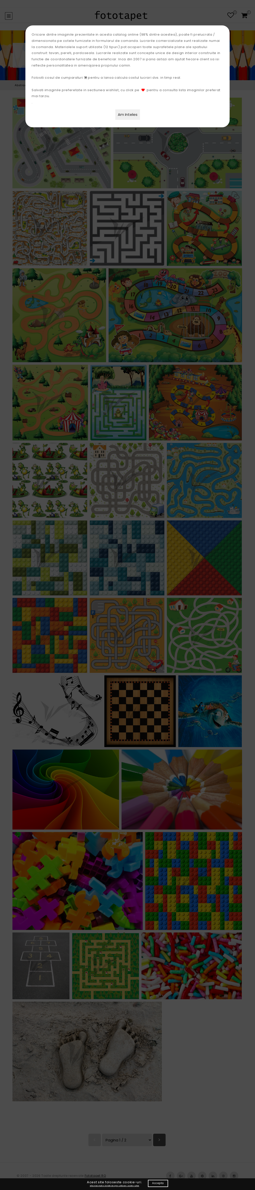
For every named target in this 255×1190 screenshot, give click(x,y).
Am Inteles (127, 114)
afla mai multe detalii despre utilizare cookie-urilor (114, 1186)
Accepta (158, 1183)
